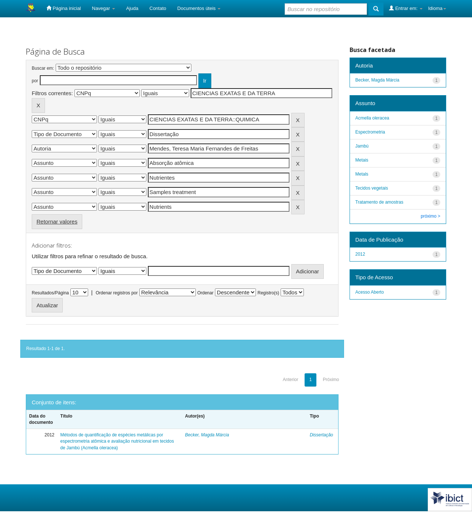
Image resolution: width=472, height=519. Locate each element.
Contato (157, 8)
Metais (361, 160)
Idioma (437, 8)
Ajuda (132, 8)
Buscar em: (43, 68)
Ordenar (205, 292)
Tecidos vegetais (371, 188)
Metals (361, 174)
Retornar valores (57, 221)
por (35, 80)
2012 (360, 254)
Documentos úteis (199, 8)
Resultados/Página (50, 292)
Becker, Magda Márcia (207, 434)
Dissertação (321, 434)
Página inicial (63, 8)
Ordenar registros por (117, 292)
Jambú (362, 146)
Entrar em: (406, 8)
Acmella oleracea (372, 118)
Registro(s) (268, 292)
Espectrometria (370, 132)
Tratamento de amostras (379, 202)
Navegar (103, 8)
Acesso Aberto (369, 292)
